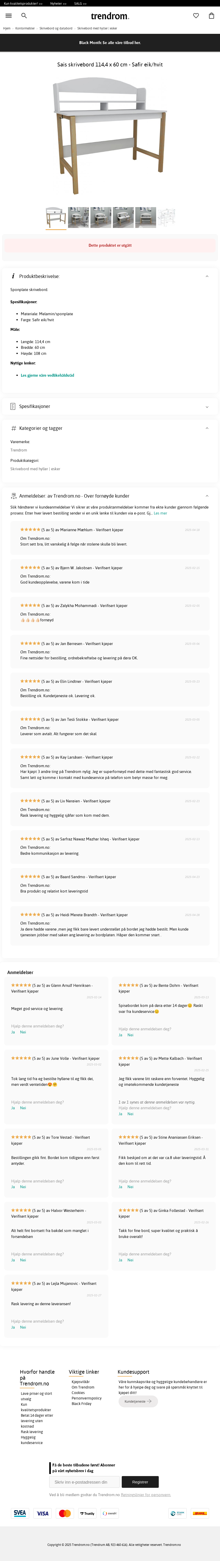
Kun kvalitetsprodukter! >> (23, 3)
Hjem (6, 28)
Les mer (160, 513)
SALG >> (80, 3)
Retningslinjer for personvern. (146, 1494)
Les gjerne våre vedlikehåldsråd (47, 375)
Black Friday (81, 1403)
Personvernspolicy (87, 1398)
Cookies (78, 1392)
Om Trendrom (83, 1387)
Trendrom (18, 450)
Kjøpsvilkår (81, 1381)
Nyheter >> (58, 3)
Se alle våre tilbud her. (122, 42)
